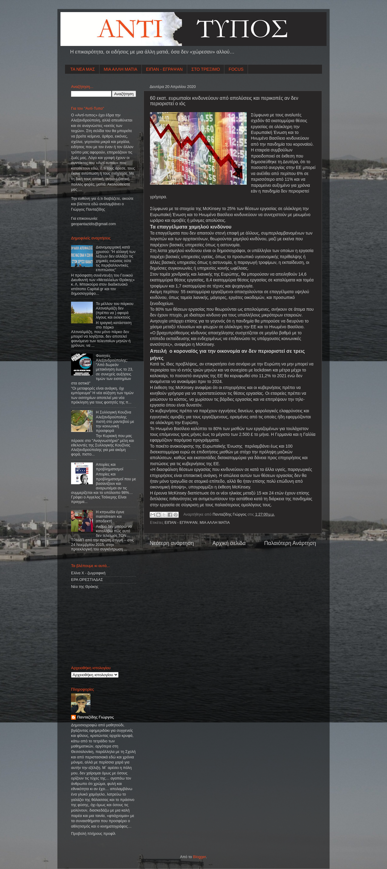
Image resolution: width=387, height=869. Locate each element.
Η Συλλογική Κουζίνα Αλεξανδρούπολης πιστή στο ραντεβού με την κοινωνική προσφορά (115, 421)
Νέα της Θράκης (85, 587)
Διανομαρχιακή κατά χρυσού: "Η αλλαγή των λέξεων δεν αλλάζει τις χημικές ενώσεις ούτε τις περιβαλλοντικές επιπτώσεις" (115, 258)
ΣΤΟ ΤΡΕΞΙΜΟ (205, 69)
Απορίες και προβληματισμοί (109, 466)
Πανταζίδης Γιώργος (230, 514)
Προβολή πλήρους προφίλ (93, 834)
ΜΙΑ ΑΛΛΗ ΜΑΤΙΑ (120, 69)
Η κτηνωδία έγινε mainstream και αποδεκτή (110, 516)
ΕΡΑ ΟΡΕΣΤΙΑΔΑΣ (87, 580)
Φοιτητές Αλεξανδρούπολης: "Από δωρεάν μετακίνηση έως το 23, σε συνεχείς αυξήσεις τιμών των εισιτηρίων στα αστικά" (102, 369)
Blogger (199, 857)
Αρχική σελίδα (229, 543)
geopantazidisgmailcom (93, 224)
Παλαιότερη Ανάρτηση (290, 543)
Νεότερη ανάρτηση (172, 543)
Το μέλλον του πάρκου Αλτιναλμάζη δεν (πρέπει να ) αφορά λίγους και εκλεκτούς (114, 310)
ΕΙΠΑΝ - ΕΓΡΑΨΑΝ (164, 69)
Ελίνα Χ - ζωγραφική (88, 573)
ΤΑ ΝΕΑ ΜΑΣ (82, 69)
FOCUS (236, 69)
